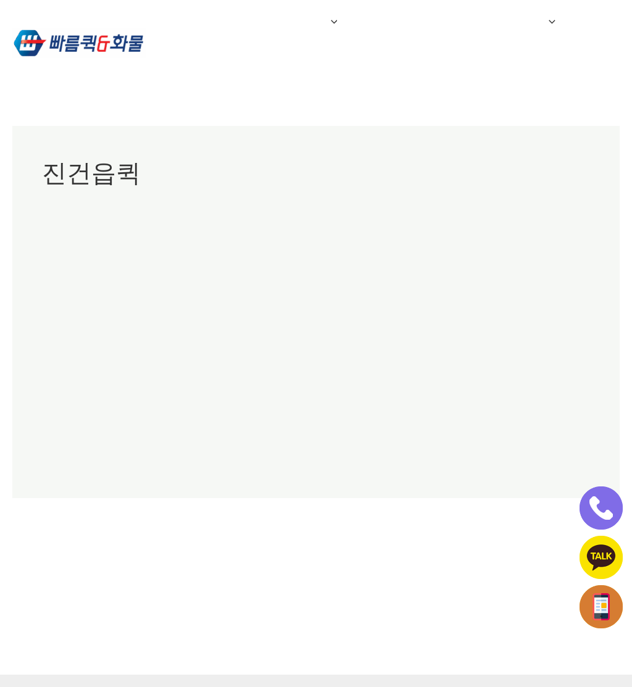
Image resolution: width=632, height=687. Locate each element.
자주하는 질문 (387, 21)
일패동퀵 (228, 293)
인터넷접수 (206, 65)
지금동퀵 (270, 293)
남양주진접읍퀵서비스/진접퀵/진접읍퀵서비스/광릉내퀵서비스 (288, 264)
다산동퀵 (144, 293)
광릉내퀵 (60, 293)
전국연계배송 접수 (492, 21)
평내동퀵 (396, 293)
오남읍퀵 (186, 293)
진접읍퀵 (354, 293)
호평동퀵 (438, 293)
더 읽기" (59, 452)
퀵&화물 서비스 (287, 21)
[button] (324, 21)
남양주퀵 (102, 293)
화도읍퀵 (480, 293)
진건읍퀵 (312, 293)
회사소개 (201, 21)
